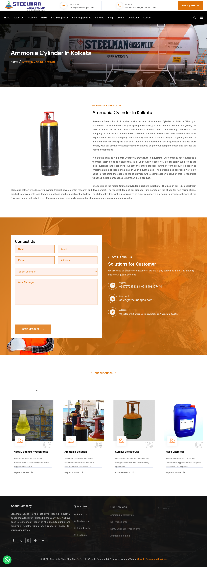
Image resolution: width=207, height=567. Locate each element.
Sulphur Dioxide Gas (173, 451)
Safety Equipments (81, 17)
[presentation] (37, 315)
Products (32, 17)
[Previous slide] (37, 390)
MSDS (44, 17)
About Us (18, 17)
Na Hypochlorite (18, 451)
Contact (147, 17)
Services (99, 17)
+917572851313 (132, 7)
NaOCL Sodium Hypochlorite (76, 451)
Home (7, 17)
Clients (120, 17)
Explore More (18, 472)
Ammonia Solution (121, 451)
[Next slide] (162, 390)
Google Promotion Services (152, 559)
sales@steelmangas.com (81, 7)
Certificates (133, 17)
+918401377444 (148, 7)
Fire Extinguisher (59, 17)
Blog (110, 17)
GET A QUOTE (190, 5)
